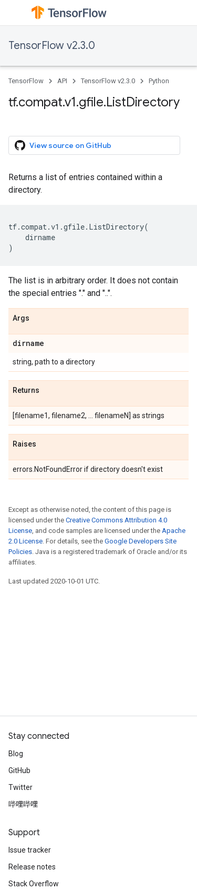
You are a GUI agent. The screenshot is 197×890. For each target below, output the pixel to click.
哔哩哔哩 (23, 804)
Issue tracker (29, 850)
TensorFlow (26, 81)
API (62, 81)
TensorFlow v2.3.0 (51, 45)
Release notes (32, 867)
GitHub (19, 770)
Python (159, 81)
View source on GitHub (63, 145)
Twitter (20, 787)
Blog (15, 753)
